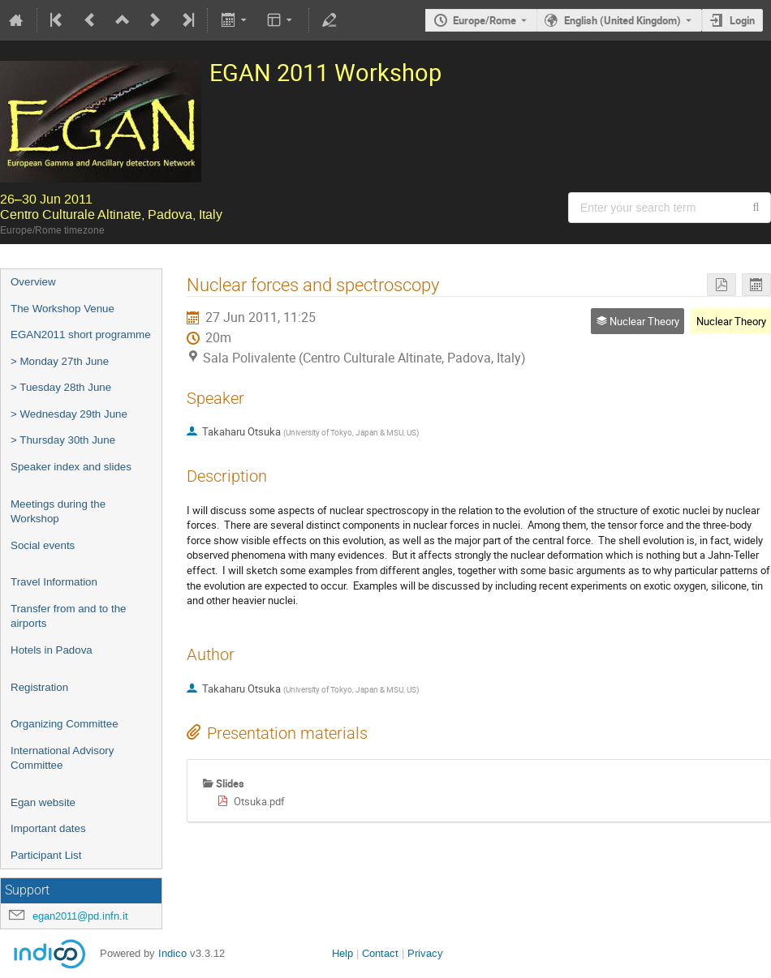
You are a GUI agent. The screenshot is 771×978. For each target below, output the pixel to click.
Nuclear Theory (731, 321)
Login (742, 20)
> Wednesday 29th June (69, 414)
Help (342, 953)
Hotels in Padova (52, 650)
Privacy (425, 953)
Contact (380, 953)
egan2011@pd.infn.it (80, 916)
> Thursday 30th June (63, 440)
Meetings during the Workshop (58, 511)
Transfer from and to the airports (68, 616)
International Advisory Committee (62, 758)
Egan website (43, 802)
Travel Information (54, 582)
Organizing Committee (64, 724)
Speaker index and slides (71, 467)
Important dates (48, 828)
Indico (172, 953)
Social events (43, 545)
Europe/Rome (484, 20)
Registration (39, 687)
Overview (33, 282)
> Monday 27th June (60, 361)
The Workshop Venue (62, 308)
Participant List (46, 855)
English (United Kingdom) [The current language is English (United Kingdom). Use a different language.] (622, 20)
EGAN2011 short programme (81, 334)
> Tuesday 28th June (61, 387)
